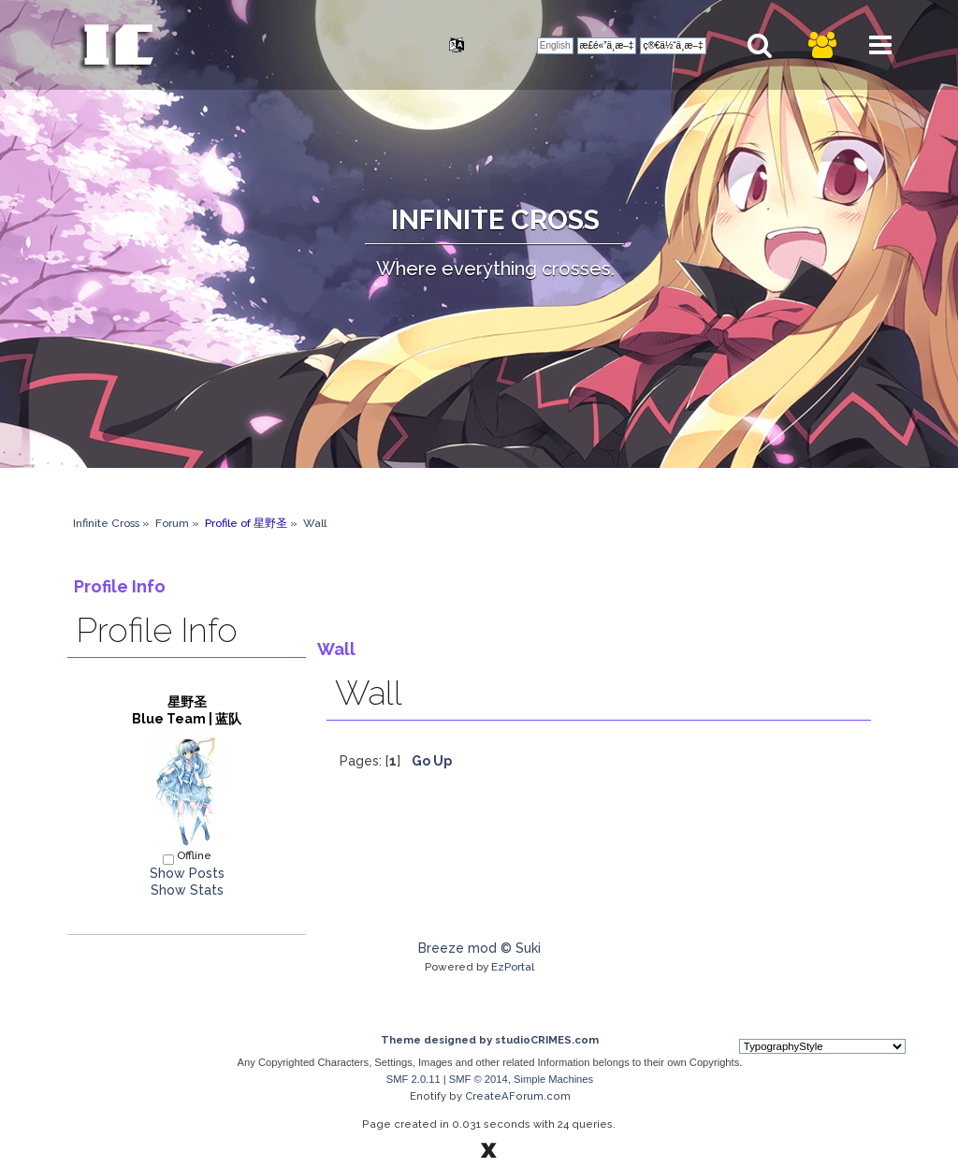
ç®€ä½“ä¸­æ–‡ (673, 45)
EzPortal (512, 966)
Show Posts (187, 873)
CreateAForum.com (518, 1095)
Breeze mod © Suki (479, 948)
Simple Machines (553, 1079)
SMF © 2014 (478, 1079)
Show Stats (187, 890)
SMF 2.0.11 (413, 1079)
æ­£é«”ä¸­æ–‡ (607, 45)
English (555, 45)
